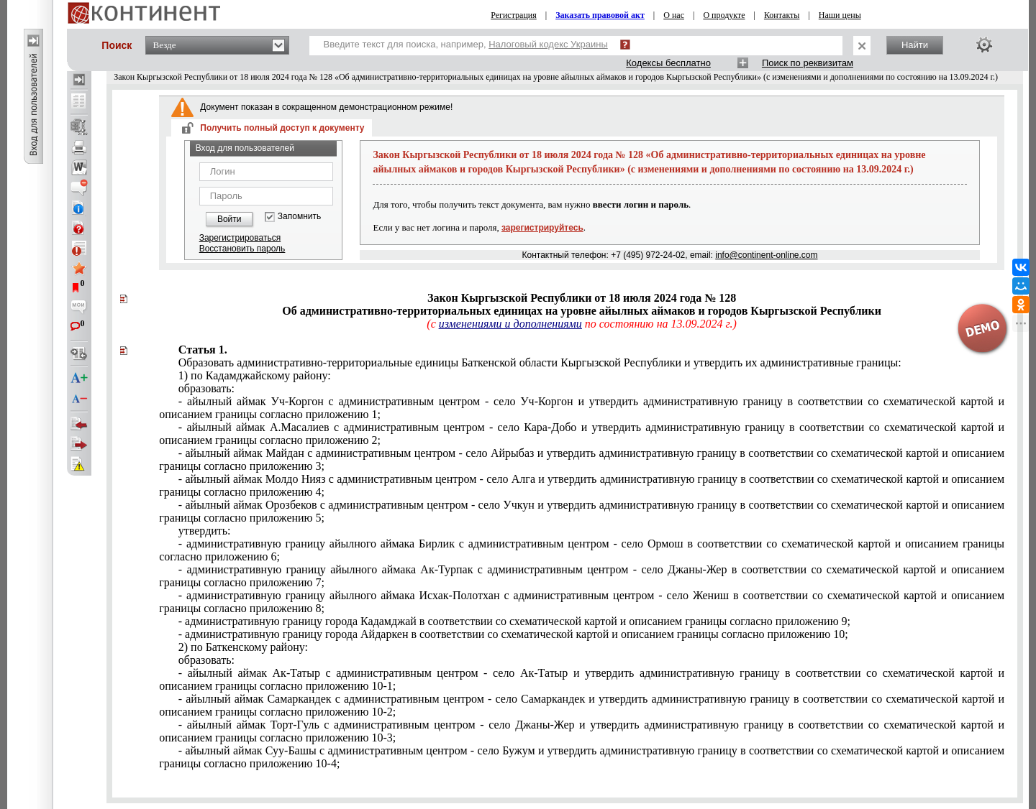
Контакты (782, 15)
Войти (229, 219)
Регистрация (514, 15)
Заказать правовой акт (600, 15)
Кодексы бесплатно (668, 62)
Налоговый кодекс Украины (548, 44)
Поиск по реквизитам (807, 62)
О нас (673, 15)
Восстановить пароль (242, 249)
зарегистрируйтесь (542, 228)
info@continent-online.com (766, 255)
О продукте (724, 15)
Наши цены (840, 15)
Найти (914, 45)
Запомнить (299, 216)
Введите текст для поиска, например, (466, 44)
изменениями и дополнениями (510, 324)
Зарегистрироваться (240, 238)
